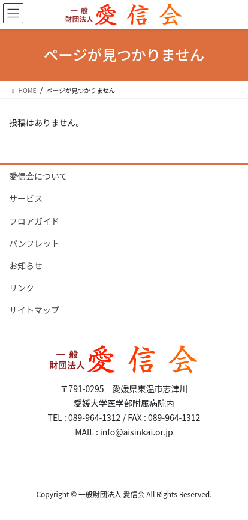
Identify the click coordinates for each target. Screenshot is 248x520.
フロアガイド (34, 221)
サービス (26, 198)
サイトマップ (34, 310)
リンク (21, 288)
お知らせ (26, 265)
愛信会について (38, 176)
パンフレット (34, 243)
